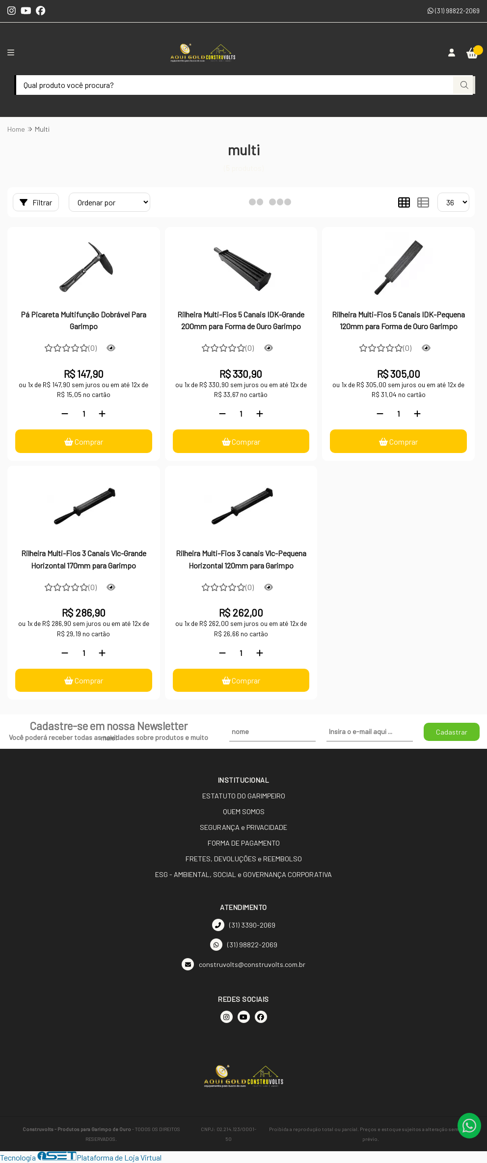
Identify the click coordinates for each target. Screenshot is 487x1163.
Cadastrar (451, 732)
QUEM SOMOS (244, 812)
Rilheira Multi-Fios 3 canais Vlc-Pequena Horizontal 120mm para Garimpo (241, 558)
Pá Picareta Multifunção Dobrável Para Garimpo (83, 320)
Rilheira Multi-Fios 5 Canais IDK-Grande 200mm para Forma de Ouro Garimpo (240, 320)
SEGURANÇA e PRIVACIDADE (243, 827)
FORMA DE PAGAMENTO (244, 843)
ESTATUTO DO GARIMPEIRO (243, 796)
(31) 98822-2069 (454, 10)
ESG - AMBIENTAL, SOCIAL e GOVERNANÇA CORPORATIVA (243, 875)
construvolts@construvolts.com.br (243, 965)
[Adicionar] (102, 413)
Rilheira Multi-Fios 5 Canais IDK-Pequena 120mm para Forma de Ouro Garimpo (398, 320)
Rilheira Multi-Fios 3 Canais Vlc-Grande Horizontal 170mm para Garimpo (83, 558)
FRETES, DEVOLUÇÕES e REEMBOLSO (244, 859)
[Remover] (64, 413)
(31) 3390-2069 (243, 925)
